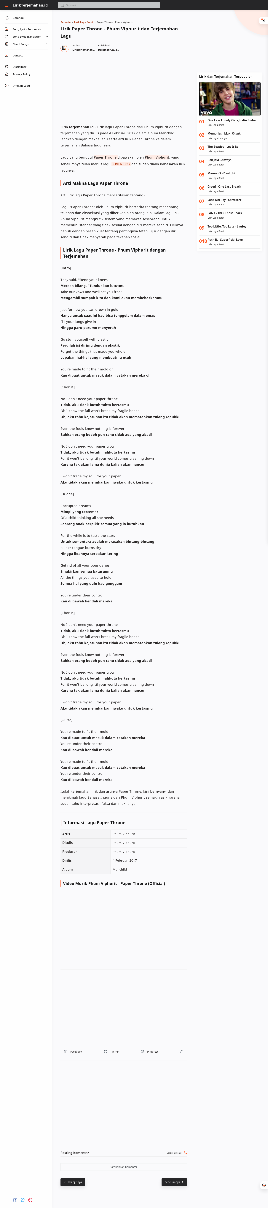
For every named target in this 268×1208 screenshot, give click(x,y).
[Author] (83, 49)
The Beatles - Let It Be (223, 147)
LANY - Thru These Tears (225, 213)
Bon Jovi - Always (220, 160)
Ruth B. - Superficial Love (225, 240)
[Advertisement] (229, 41)
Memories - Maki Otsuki (224, 133)
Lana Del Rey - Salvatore (225, 200)
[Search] (109, 5)
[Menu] (6, 5)
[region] (123, 88)
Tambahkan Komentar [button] (123, 1167)
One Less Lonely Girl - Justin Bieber (232, 120)
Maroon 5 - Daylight (221, 173)
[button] (62, 5)
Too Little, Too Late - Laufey (227, 226)
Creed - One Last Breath (224, 187)
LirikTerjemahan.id (30, 5)
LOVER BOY (120, 164)
